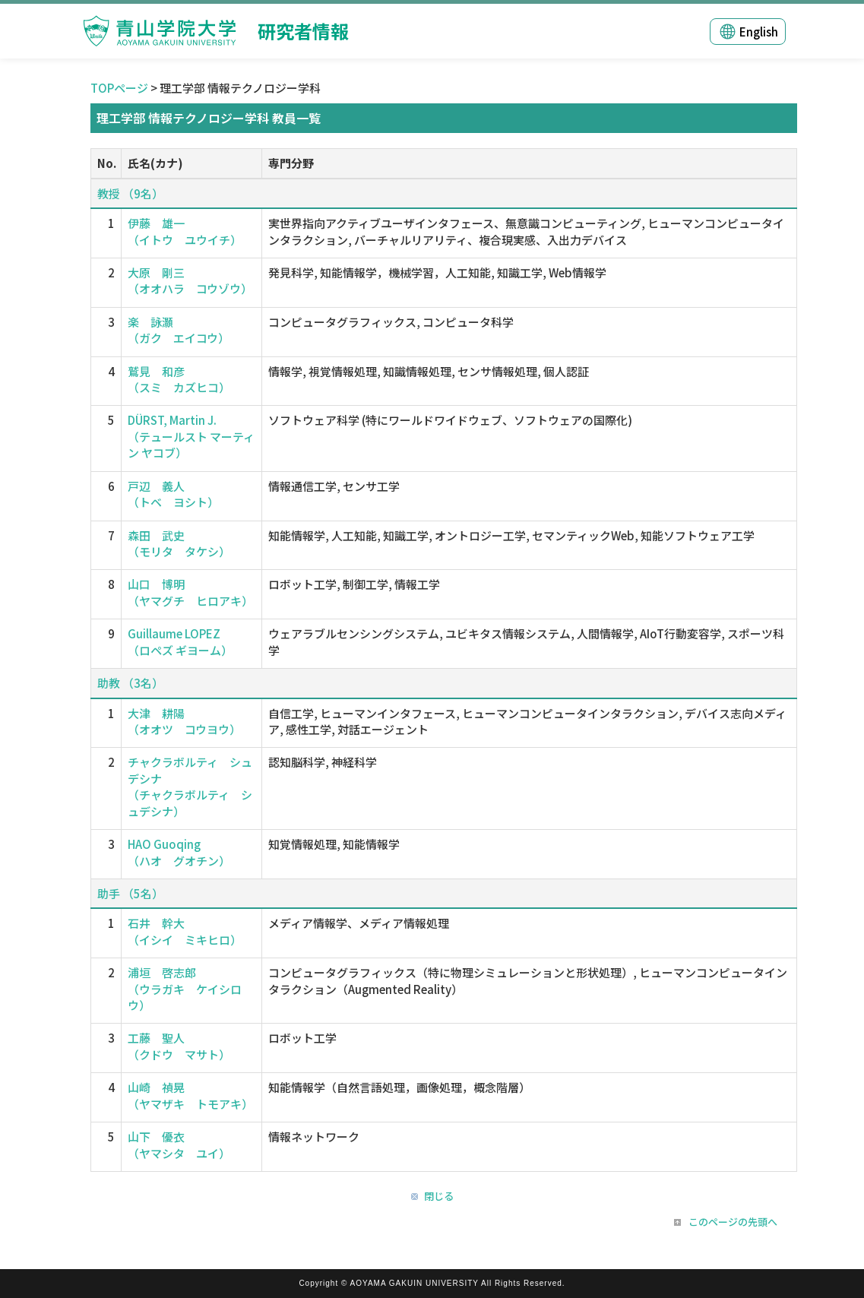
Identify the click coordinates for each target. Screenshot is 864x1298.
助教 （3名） (130, 683)
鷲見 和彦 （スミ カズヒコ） (179, 379)
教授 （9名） (130, 193)
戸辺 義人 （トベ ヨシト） (173, 494)
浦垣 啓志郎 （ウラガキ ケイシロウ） (185, 988)
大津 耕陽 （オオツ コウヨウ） (184, 721)
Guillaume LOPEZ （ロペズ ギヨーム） (180, 641)
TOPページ (119, 88)
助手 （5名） (130, 893)
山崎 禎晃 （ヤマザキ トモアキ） (190, 1095)
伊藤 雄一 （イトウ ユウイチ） (185, 231)
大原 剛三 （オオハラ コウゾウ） (190, 280)
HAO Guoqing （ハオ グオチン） (179, 852)
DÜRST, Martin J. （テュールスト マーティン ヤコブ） (191, 436)
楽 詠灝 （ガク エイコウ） (178, 330)
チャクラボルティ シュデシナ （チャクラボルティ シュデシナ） (190, 786)
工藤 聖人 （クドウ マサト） (179, 1046)
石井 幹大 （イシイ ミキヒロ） (185, 931)
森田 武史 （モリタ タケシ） (179, 543)
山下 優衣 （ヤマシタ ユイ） (179, 1144)
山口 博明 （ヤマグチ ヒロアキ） (190, 592)
